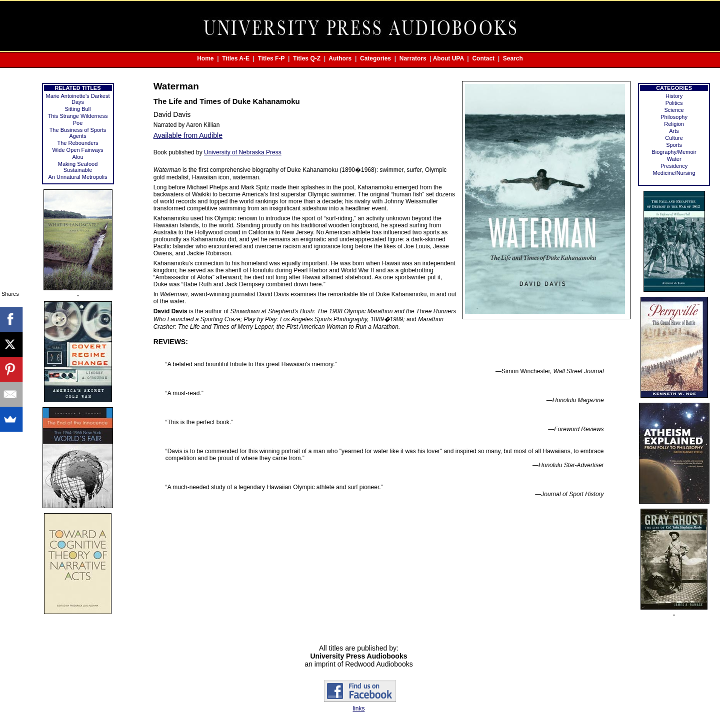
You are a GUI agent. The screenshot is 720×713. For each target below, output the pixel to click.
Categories (375, 58)
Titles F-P (271, 58)
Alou (78, 157)
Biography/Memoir (674, 152)
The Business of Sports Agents (78, 133)
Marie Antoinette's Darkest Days (78, 99)
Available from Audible (188, 135)
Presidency (674, 166)
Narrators (413, 58)
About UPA (448, 58)
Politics (674, 103)
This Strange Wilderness (78, 116)
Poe (78, 123)
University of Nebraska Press (243, 152)
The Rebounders (78, 143)
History (674, 96)
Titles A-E (236, 58)
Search (513, 58)
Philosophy (674, 117)
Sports (674, 145)
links (358, 708)
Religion (674, 124)
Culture (673, 138)
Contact (483, 58)
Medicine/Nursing (674, 173)
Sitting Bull (78, 109)
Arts (674, 131)
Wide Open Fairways (77, 150)
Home (205, 58)
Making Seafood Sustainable (78, 167)
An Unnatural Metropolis (78, 177)
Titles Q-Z (306, 58)
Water (674, 159)
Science (674, 110)
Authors (340, 58)
